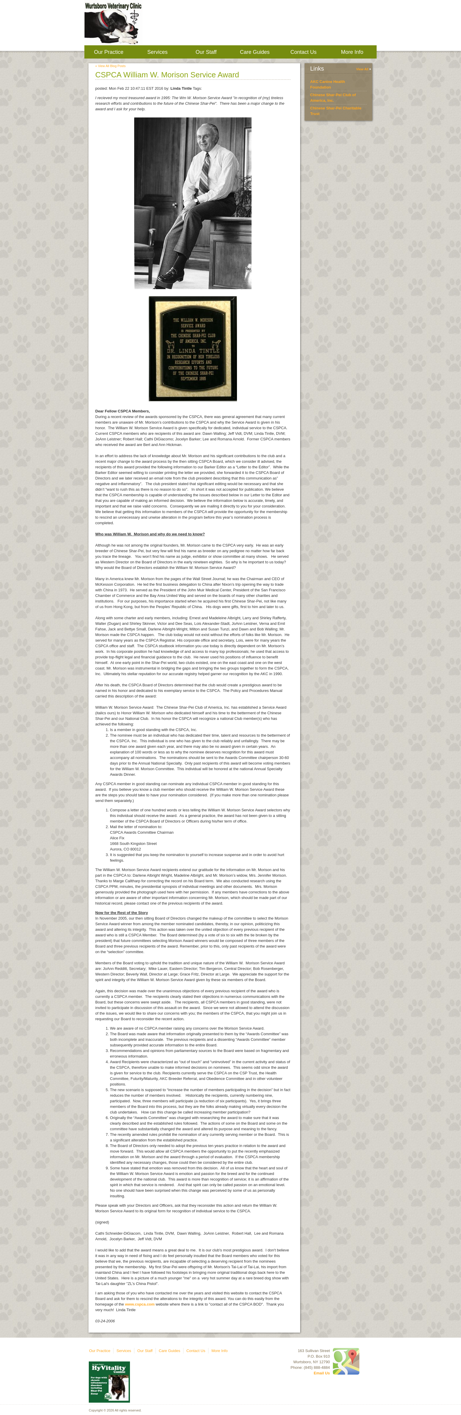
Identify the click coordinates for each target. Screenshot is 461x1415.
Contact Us (303, 52)
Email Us (322, 1373)
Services (157, 52)
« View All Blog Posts (110, 66)
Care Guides (255, 52)
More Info (352, 52)
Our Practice (108, 52)
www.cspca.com (140, 1304)
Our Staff (206, 52)
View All (362, 69)
